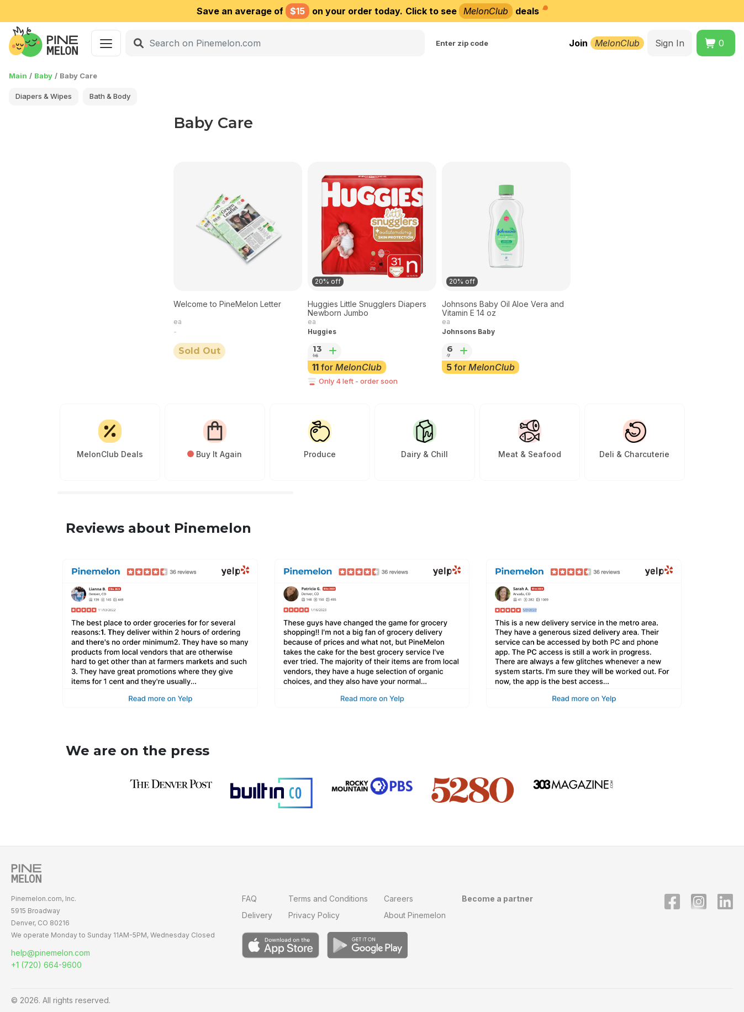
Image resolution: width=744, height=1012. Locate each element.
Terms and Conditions (328, 898)
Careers (398, 898)
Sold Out (199, 351)
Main (18, 75)
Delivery (257, 915)
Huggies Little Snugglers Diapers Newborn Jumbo (367, 309)
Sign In (669, 43)
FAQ (249, 898)
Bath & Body (109, 96)
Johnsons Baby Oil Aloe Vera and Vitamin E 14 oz (503, 309)
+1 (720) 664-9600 (46, 964)
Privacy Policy (314, 915)
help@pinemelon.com (50, 952)
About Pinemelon (415, 915)
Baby (43, 75)
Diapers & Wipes (43, 96)
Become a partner (497, 898)
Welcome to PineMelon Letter (227, 304)
